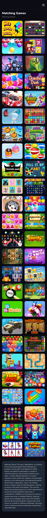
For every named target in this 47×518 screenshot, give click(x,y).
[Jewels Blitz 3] (35, 291)
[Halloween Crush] (35, 326)
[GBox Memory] (35, 28)
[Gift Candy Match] (12, 431)
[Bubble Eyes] (12, 309)
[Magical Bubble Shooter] (35, 431)
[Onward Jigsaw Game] (12, 63)
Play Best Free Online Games (10, 5)
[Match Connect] (35, 274)
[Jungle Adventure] (35, 344)
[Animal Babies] (35, 221)
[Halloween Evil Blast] (12, 414)
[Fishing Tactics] (35, 449)
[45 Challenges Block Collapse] (35, 186)
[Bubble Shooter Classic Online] (12, 46)
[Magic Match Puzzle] (35, 98)
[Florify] (35, 239)
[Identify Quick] (35, 63)
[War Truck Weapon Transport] (12, 326)
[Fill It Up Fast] (35, 168)
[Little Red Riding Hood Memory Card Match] (35, 46)
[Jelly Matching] (12, 221)
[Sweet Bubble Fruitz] (35, 203)
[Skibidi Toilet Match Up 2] (12, 186)
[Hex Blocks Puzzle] (12, 28)
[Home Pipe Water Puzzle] (35, 361)
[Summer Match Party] (12, 361)
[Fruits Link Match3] (35, 151)
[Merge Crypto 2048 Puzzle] (35, 379)
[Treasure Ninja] (12, 168)
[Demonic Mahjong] (12, 256)
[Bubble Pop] (12, 344)
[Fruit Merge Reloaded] (35, 414)
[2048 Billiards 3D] (12, 291)
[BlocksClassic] (35, 116)
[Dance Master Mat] (35, 309)
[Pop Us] (35, 396)
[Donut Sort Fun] (12, 151)
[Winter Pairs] (12, 239)
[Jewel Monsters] (35, 133)
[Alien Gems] (12, 116)
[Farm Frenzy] (12, 379)
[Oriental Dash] (35, 81)
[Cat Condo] (12, 203)
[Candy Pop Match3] (12, 81)
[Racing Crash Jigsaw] (12, 98)
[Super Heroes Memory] (12, 449)
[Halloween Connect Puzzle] (12, 133)
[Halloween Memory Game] (12, 274)
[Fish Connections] (12, 396)
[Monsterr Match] (35, 256)
